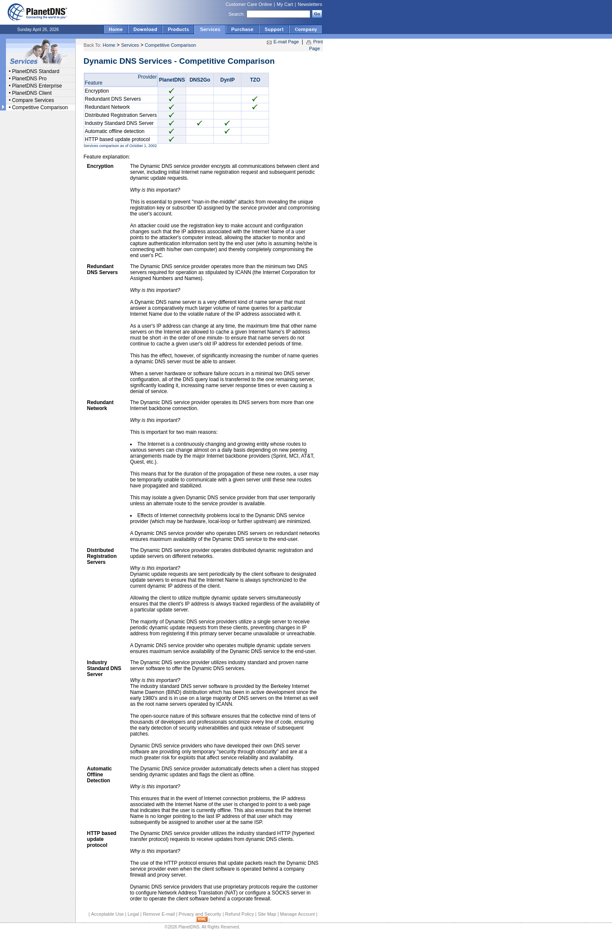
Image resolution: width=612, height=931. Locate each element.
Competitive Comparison (40, 107)
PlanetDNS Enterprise (37, 86)
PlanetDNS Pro (29, 79)
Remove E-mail (159, 914)
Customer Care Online (249, 4)
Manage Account (297, 914)
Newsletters (310, 4)
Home (109, 45)
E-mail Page (286, 41)
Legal (133, 914)
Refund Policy (239, 914)
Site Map (267, 914)
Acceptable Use (107, 914)
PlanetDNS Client (31, 93)
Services (130, 45)
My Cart (285, 4)
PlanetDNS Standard (35, 71)
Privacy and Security (199, 914)
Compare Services (33, 100)
